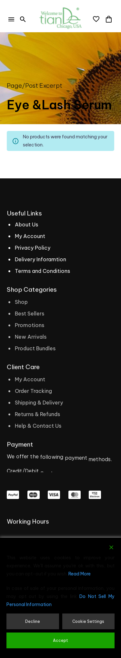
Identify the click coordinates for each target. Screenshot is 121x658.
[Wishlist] (96, 19)
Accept (60, 640)
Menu (11, 19)
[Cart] (109, 19)
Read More (79, 574)
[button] (23, 19)
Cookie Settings (88, 621)
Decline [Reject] (32, 621)
